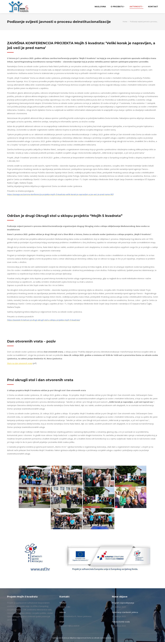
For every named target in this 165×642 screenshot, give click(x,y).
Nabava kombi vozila (121, 621)
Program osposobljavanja (123, 603)
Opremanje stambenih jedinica (125, 612)
